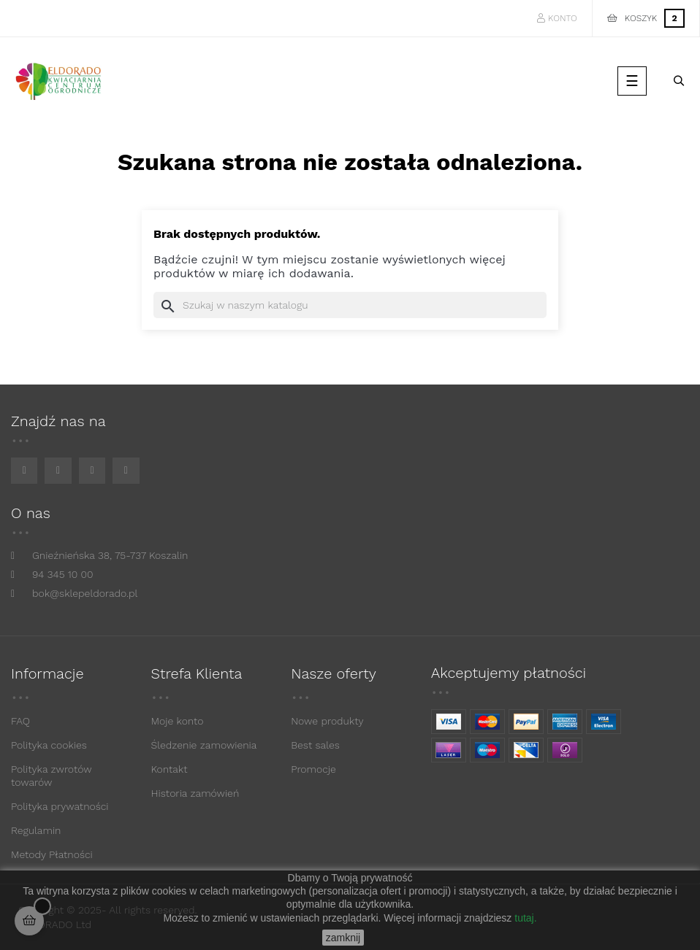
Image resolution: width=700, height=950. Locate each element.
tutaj (523, 918)
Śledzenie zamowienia (204, 745)
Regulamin (36, 830)
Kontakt (169, 769)
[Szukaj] (350, 305)
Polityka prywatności (60, 806)
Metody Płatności (52, 854)
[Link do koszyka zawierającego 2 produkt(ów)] (646, 18)
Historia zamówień (195, 793)
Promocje (313, 769)
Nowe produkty (327, 721)
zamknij (343, 937)
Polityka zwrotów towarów (51, 775)
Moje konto (177, 721)
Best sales (315, 745)
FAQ (20, 721)
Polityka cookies (49, 745)
